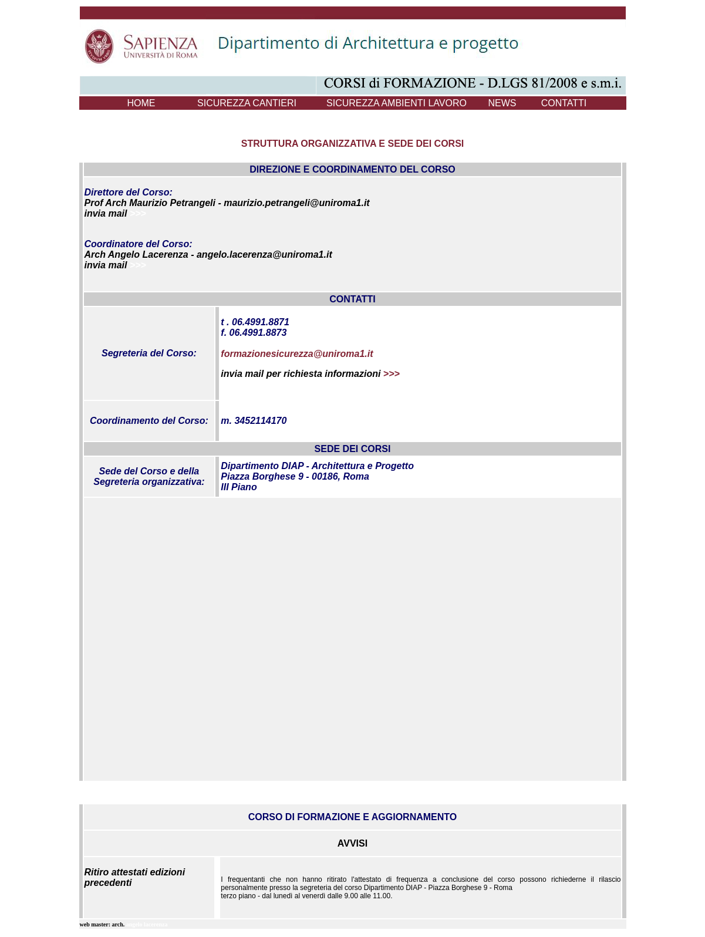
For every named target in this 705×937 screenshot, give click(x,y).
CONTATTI (564, 103)
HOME (141, 103)
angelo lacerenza (147, 924)
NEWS (502, 103)
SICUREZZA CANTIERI (246, 103)
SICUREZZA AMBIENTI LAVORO (396, 103)
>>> (138, 213)
